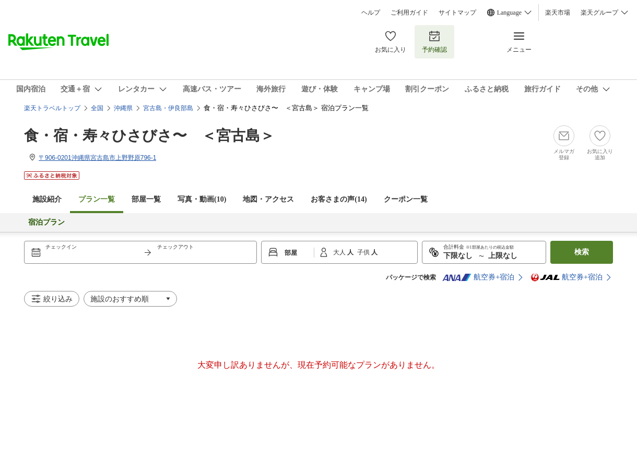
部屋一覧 (146, 199)
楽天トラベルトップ (52, 108)
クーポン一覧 (406, 199)
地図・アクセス (268, 199)
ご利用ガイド (409, 12)
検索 (581, 252)
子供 (364, 252)
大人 (340, 252)
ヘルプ (370, 12)
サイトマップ (457, 12)
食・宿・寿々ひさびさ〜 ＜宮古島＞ (149, 135)
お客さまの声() (339, 199)
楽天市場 (557, 12)
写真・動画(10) (202, 199)
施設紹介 (47, 199)
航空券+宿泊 (478, 277)
